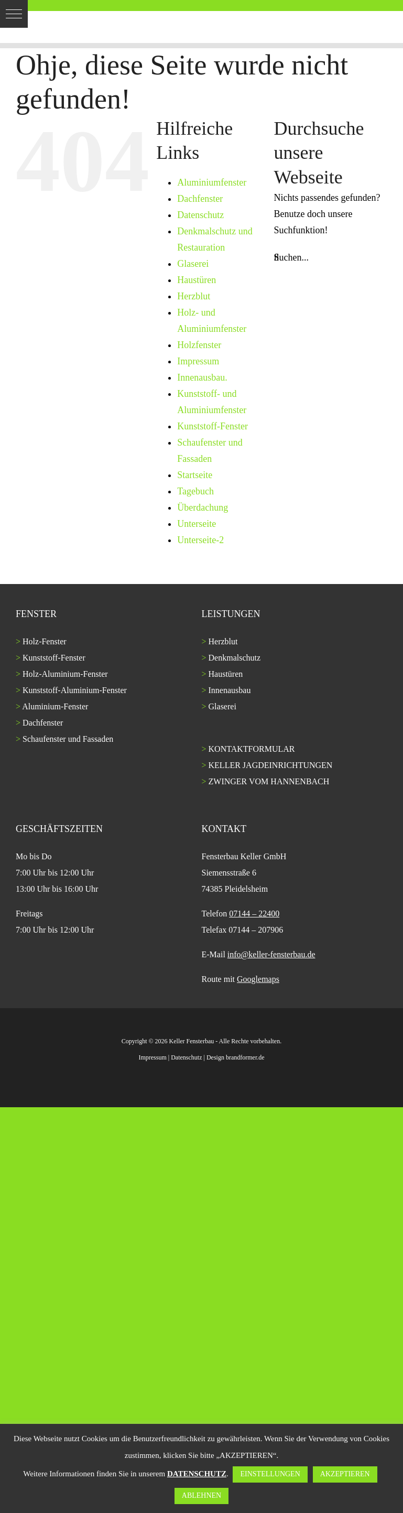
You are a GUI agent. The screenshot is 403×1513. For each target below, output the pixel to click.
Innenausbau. (202, 377)
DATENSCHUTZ (196, 1473)
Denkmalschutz (235, 657)
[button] (14, 14)
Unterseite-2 (200, 540)
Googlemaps (258, 979)
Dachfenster (200, 198)
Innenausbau (230, 690)
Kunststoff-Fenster (212, 426)
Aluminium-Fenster (55, 706)
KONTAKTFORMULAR (252, 748)
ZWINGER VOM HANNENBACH (269, 781)
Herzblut (193, 296)
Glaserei (193, 263)
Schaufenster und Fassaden (68, 738)
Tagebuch (195, 491)
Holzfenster (199, 345)
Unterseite (196, 523)
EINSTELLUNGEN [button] (270, 1474)
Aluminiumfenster (211, 182)
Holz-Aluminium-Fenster (65, 673)
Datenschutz (200, 215)
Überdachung (202, 507)
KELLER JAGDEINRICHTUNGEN (271, 765)
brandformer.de (245, 1057)
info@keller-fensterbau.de (271, 954)
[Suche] (276, 258)
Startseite (194, 475)
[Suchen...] (330, 257)
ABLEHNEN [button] (201, 1495)
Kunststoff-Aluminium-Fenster (75, 690)
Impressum (198, 361)
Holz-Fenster (45, 641)
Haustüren (196, 280)
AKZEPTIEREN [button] (345, 1474)
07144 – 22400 (254, 913)
